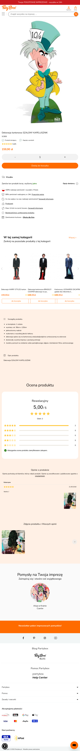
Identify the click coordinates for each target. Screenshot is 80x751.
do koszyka (16, 301)
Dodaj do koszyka (40, 165)
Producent (9, 203)
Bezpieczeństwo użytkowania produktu (19, 213)
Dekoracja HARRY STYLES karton (13, 289)
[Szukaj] (41, 14)
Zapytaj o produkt (28, 140)
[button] (4, 746)
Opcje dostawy (69, 183)
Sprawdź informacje (46, 199)
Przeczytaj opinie (38, 194)
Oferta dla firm (28, 217)
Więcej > (72, 237)
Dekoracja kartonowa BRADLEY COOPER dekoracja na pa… (39, 290)
